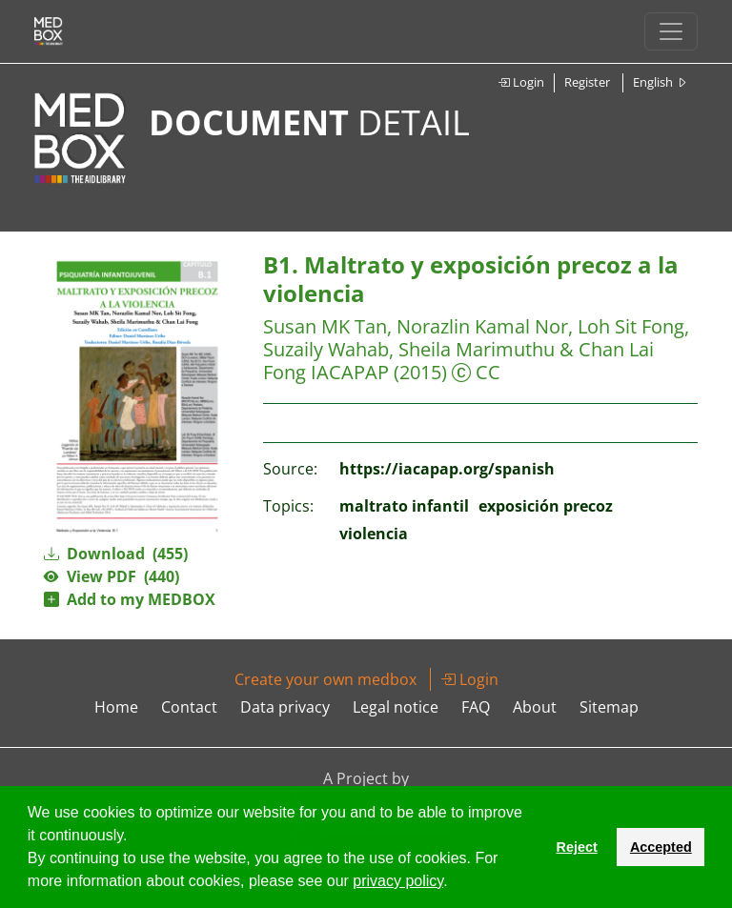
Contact (189, 706)
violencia (373, 533)
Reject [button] (576, 847)
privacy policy (398, 881)
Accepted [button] (661, 847)
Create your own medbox (325, 679)
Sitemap (609, 706)
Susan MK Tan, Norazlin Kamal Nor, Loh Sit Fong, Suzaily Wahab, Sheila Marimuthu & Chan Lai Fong (476, 349)
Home (116, 706)
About (535, 706)
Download (116, 553)
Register (587, 82)
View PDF (111, 576)
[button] (455, 883)
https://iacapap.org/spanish (447, 468)
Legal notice (395, 706)
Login (521, 82)
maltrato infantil (404, 505)
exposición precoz (545, 505)
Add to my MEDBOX (129, 599)
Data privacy (285, 706)
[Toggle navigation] (671, 31)
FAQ (475, 706)
